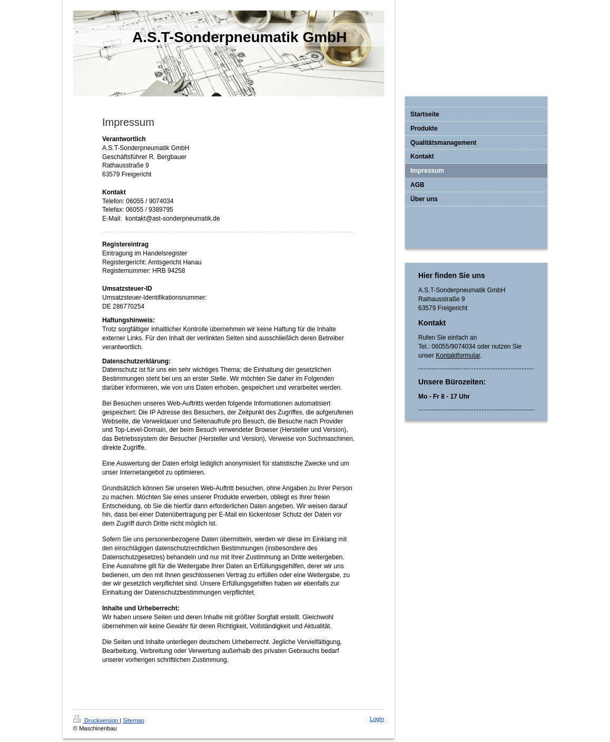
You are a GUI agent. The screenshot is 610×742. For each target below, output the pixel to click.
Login (377, 719)
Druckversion (96, 720)
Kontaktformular (458, 355)
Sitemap (133, 720)
